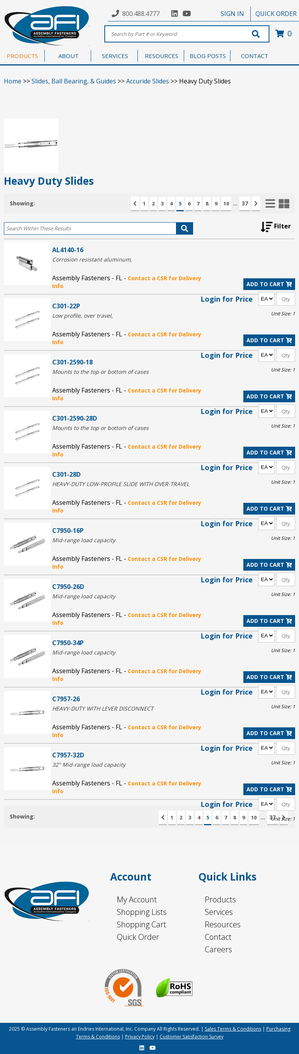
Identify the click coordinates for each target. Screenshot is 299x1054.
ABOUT (68, 56)
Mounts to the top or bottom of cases (100, 371)
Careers (218, 949)
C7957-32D (68, 755)
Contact (218, 937)
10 (226, 203)
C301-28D (66, 474)
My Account (137, 899)
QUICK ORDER (276, 13)
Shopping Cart (141, 924)
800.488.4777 (141, 13)
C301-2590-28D (74, 418)
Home (12, 81)
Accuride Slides (147, 81)
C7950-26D (68, 586)
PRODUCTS (22, 56)
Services (219, 912)
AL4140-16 (67, 250)
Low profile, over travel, (82, 315)
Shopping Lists (142, 912)
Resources (223, 924)
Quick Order (138, 937)
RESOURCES (161, 56)
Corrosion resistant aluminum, (92, 259)
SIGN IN (232, 13)
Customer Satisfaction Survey (191, 1036)
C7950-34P (68, 642)
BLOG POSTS (208, 56)
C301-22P (66, 306)
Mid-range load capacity (83, 540)
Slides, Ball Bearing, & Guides (74, 81)
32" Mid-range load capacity (88, 764)
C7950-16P (68, 530)
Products (220, 899)
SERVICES (115, 56)
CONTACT (254, 56)
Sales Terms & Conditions (233, 1029)
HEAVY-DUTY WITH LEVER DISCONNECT (102, 708)
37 (245, 203)
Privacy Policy (140, 1036)
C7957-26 (66, 699)
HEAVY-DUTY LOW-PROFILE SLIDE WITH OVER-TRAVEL (120, 484)
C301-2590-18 (72, 362)
